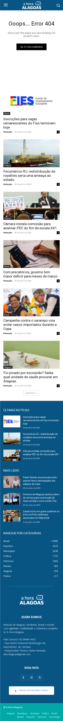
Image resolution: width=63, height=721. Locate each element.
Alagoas (7, 367)
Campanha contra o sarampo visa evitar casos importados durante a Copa (30, 324)
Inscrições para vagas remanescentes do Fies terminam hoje (29, 123)
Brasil (6, 113)
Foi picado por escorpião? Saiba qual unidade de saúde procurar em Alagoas (30, 377)
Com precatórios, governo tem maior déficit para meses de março (30, 274)
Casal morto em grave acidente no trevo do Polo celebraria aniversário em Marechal (41, 514)
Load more (31, 393)
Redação (7, 132)
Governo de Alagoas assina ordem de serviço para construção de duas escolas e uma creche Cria (41, 497)
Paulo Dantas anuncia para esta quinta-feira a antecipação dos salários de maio (40, 480)
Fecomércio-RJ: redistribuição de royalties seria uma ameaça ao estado (29, 175)
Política (7, 166)
